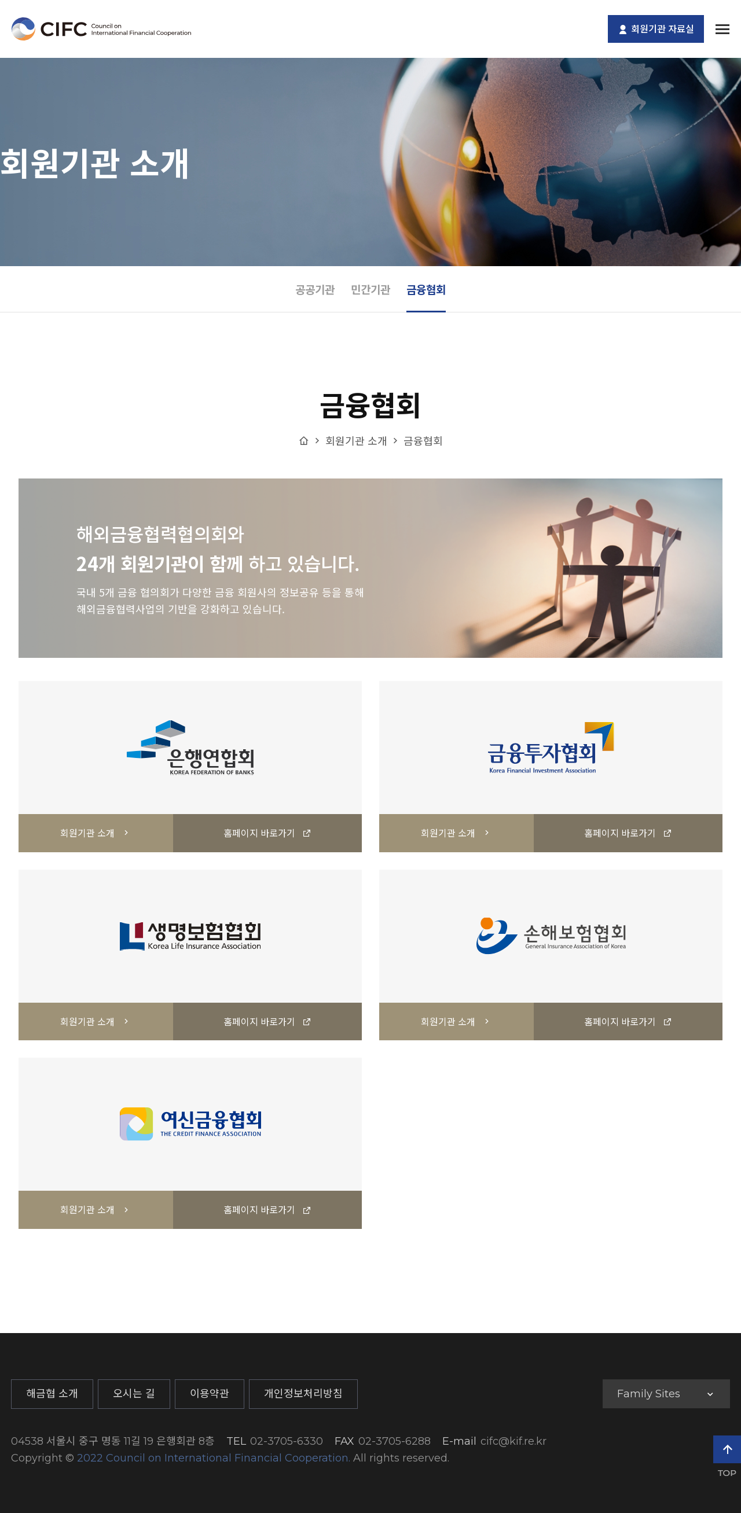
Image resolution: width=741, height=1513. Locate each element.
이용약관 (209, 1393)
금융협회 (426, 289)
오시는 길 (134, 1393)
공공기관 (315, 289)
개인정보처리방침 (303, 1393)
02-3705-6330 (286, 1441)
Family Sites (648, 1393)
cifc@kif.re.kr (513, 1441)
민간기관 (370, 289)
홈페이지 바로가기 (267, 833)
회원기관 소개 (356, 440)
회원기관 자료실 (656, 29)
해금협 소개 (52, 1393)
